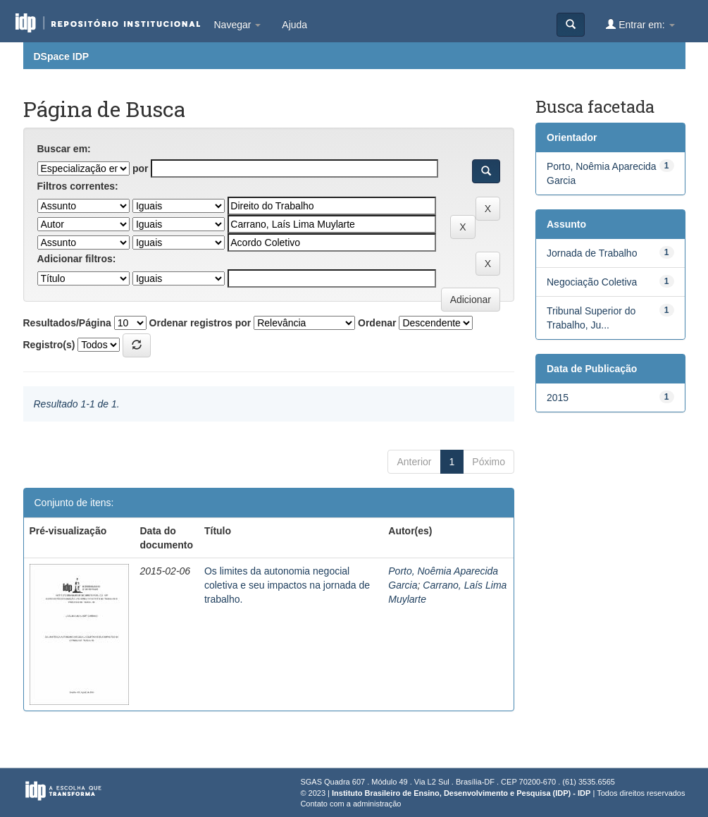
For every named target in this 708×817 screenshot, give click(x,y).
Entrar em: (640, 24)
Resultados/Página (67, 322)
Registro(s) (49, 344)
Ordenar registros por (200, 322)
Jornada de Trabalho (592, 253)
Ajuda (294, 24)
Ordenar (377, 322)
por (140, 168)
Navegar (237, 24)
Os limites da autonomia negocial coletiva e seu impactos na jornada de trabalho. (287, 585)
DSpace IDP (61, 56)
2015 (558, 397)
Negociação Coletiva (592, 282)
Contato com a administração (350, 803)
